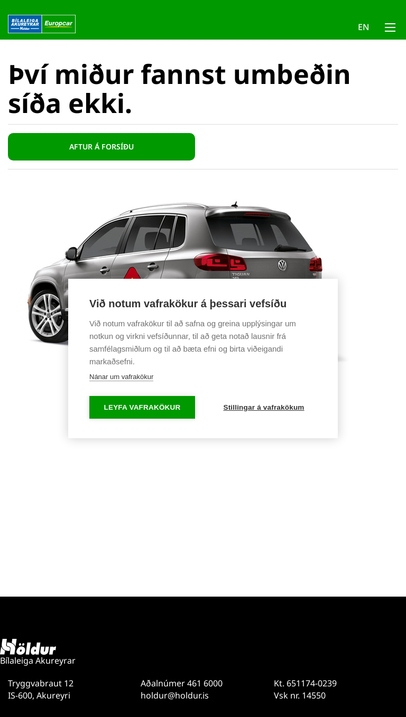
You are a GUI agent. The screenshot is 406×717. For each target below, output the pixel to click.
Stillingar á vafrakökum (263, 407)
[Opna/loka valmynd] (390, 29)
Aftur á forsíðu (101, 146)
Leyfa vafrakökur (142, 407)
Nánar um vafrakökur (121, 377)
